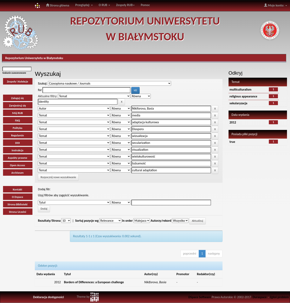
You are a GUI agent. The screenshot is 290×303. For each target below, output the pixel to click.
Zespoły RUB (125, 5)
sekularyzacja (238, 103)
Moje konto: (275, 5)
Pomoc (145, 5)
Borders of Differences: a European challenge (94, 282)
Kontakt (17, 189)
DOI (17, 143)
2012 (233, 122)
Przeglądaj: (84, 5)
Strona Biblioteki (17, 204)
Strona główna (57, 5)
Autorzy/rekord (161, 221)
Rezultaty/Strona (49, 221)
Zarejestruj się (17, 105)
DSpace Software (199, 297)
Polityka (17, 128)
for (40, 90)
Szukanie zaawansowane (14, 72)
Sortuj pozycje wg (87, 221)
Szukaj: (42, 83)
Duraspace (260, 297)
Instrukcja (17, 150)
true (232, 142)
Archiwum (17, 172)
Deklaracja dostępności (48, 297)
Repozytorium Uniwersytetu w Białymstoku (34, 58)
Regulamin (17, 135)
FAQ (17, 120)
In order (127, 221)
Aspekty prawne (17, 158)
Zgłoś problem (279, 297)
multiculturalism (241, 89)
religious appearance (243, 96)
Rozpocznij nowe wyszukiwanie (58, 177)
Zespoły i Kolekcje (17, 81)
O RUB (104, 5)
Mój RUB (17, 113)
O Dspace (17, 197)
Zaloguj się (17, 98)
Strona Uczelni (17, 212)
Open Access (17, 165)
